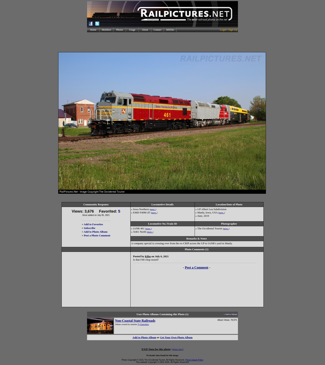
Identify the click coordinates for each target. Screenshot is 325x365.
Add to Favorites (93, 224)
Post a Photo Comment (97, 235)
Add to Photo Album (96, 231)
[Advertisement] (162, 42)
